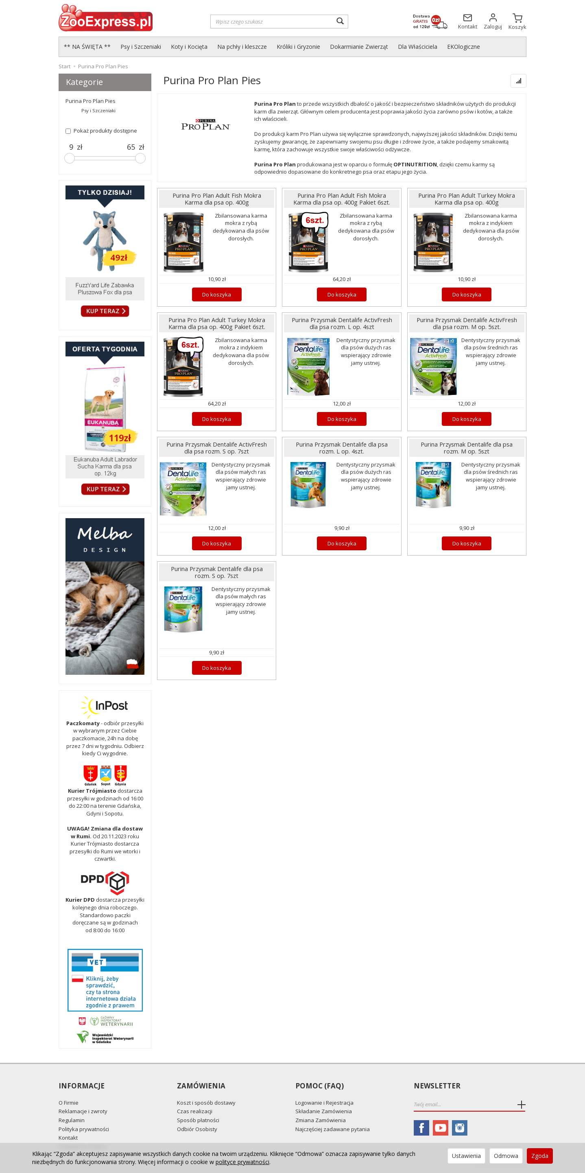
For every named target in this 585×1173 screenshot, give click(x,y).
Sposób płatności (198, 1119)
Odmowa (506, 1156)
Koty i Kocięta (189, 46)
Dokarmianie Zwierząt (359, 46)
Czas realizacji (194, 1110)
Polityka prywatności (84, 1128)
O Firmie (69, 1101)
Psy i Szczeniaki (140, 46)
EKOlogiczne (463, 46)
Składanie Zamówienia (323, 1110)
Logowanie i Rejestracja (324, 1101)
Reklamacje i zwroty (83, 1110)
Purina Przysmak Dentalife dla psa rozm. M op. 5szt (466, 447)
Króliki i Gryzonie (298, 46)
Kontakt (68, 1137)
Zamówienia (201, 1086)
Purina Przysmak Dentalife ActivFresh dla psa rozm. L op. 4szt (341, 323)
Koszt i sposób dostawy (206, 1101)
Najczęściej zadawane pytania (332, 1128)
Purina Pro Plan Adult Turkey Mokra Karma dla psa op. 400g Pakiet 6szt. (216, 323)
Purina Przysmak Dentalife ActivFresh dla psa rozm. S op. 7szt (217, 447)
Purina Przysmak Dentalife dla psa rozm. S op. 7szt (216, 572)
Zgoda (539, 1156)
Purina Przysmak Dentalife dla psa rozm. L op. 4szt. (342, 447)
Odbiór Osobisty (197, 1128)
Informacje (82, 1086)
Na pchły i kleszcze (242, 46)
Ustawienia (466, 1156)
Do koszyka (216, 294)
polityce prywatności (242, 1162)
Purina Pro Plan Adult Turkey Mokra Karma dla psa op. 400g (466, 199)
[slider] (69, 158)
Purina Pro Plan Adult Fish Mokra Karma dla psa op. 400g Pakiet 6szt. (342, 199)
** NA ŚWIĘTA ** (87, 46)
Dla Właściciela (417, 46)
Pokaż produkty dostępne (101, 130)
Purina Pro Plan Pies (90, 101)
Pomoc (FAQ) (319, 1086)
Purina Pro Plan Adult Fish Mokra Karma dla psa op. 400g (217, 199)
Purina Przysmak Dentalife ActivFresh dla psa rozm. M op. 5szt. (466, 323)
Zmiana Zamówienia (320, 1119)
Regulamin (72, 1119)
